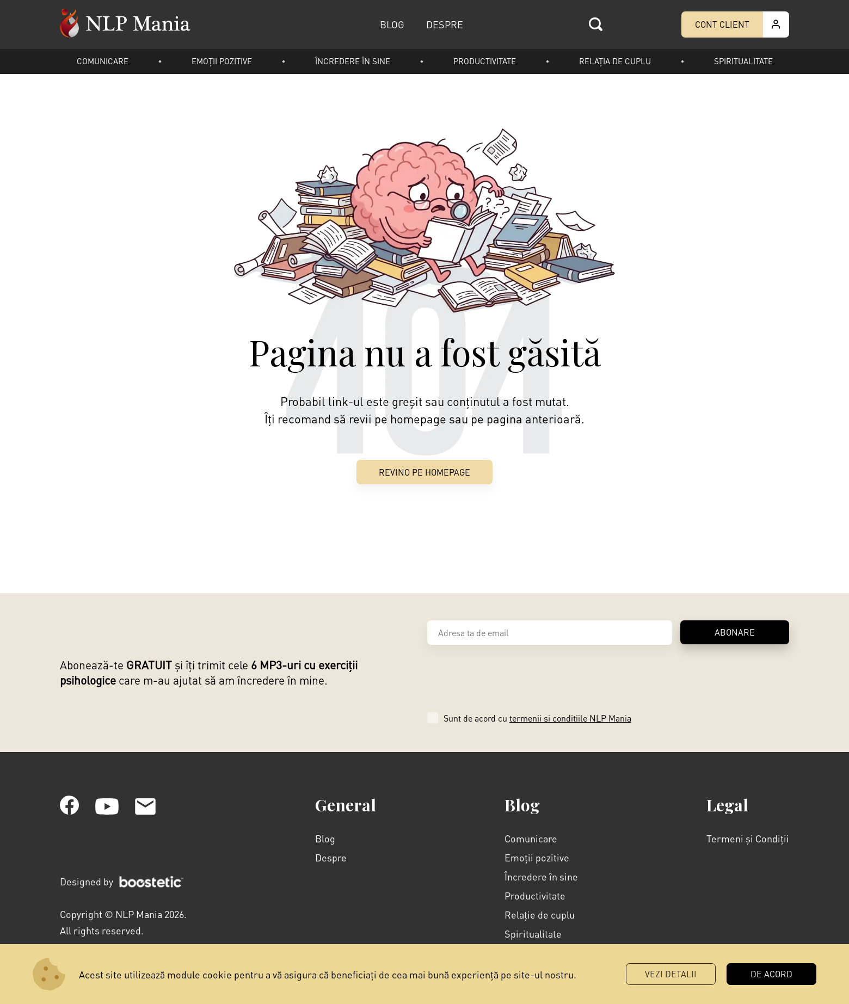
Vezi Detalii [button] (671, 974)
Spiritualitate (743, 61)
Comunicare (102, 61)
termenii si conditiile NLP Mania (570, 718)
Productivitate (484, 61)
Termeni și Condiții (747, 838)
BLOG (392, 24)
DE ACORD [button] (771, 974)
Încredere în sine (352, 61)
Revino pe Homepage (424, 472)
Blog (325, 838)
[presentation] (510, 677)
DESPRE (444, 24)
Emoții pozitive (222, 61)
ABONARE (735, 632)
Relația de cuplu (615, 61)
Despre (331, 857)
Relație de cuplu (540, 914)
